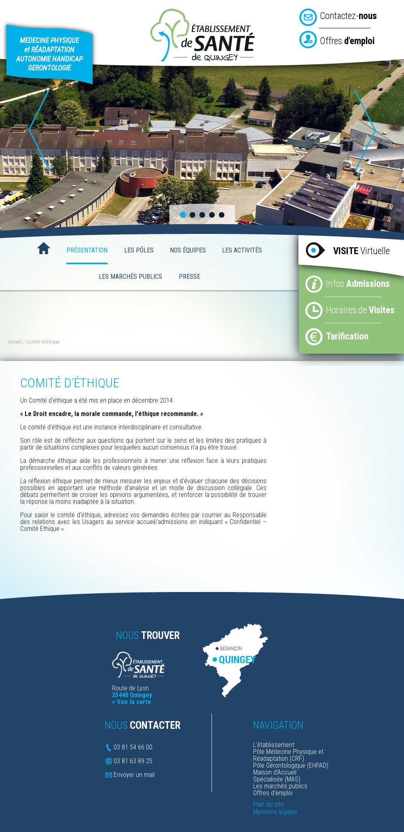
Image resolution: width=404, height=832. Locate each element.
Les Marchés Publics (130, 276)
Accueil (43, 248)
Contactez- (348, 16)
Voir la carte (134, 702)
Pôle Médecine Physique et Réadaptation (288, 755)
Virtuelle (361, 251)
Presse (189, 276)
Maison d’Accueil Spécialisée (274, 775)
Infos (358, 283)
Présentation (87, 250)
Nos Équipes (188, 250)
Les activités (242, 250)
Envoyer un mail (134, 775)
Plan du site (268, 804)
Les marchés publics (280, 786)
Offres (347, 41)
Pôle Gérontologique (279, 765)
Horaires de (360, 310)
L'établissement (273, 745)
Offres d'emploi (272, 793)
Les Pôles (139, 250)
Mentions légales (275, 812)
